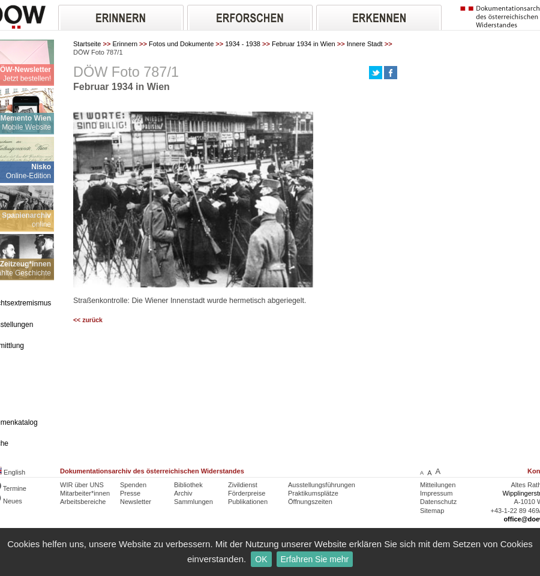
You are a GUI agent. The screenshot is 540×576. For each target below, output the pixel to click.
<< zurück (88, 320)
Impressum (436, 493)
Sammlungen (193, 501)
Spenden (133, 484)
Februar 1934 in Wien (303, 43)
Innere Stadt (365, 43)
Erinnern (124, 43)
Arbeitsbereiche (83, 501)
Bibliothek (188, 484)
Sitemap (432, 510)
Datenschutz (438, 501)
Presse (130, 493)
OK (261, 559)
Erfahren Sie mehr (315, 559)
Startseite (87, 43)
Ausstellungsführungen (321, 484)
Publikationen (248, 501)
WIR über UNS (82, 484)
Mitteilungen (437, 484)
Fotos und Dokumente (181, 43)
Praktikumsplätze (313, 493)
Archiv (183, 493)
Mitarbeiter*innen (85, 493)
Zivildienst (242, 484)
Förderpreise (246, 493)
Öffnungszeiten (310, 501)
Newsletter (135, 501)
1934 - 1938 (242, 43)
